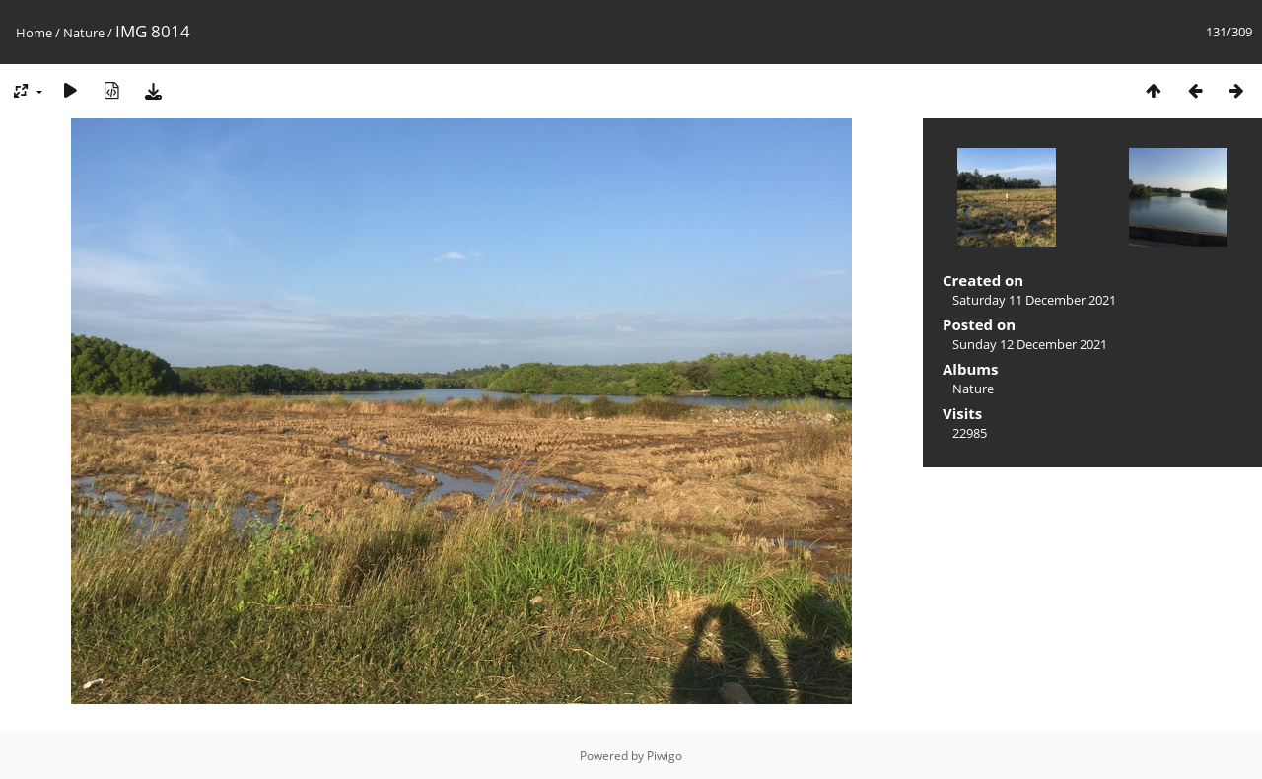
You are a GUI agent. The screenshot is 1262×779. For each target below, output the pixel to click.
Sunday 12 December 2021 (1029, 344)
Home (34, 32)
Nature (84, 32)
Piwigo (664, 755)
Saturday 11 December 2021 (1034, 300)
